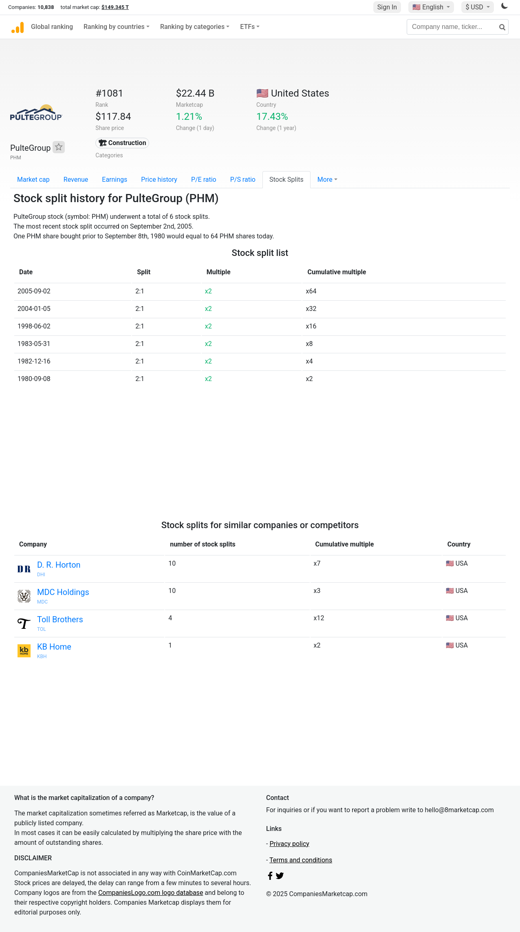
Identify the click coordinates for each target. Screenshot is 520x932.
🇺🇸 (428, 7)
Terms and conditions (300, 860)
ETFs (247, 27)
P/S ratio (243, 179)
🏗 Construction (122, 143)
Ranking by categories (192, 27)
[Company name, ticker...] (458, 27)
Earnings (114, 179)
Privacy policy (289, 844)
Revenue (76, 179)
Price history (159, 179)
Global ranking (52, 27)
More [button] (325, 179)
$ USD (475, 7)
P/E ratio (203, 179)
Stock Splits (286, 179)
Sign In (387, 7)
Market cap (33, 179)
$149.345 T (115, 7)
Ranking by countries (114, 27)
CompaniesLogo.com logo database (150, 893)
